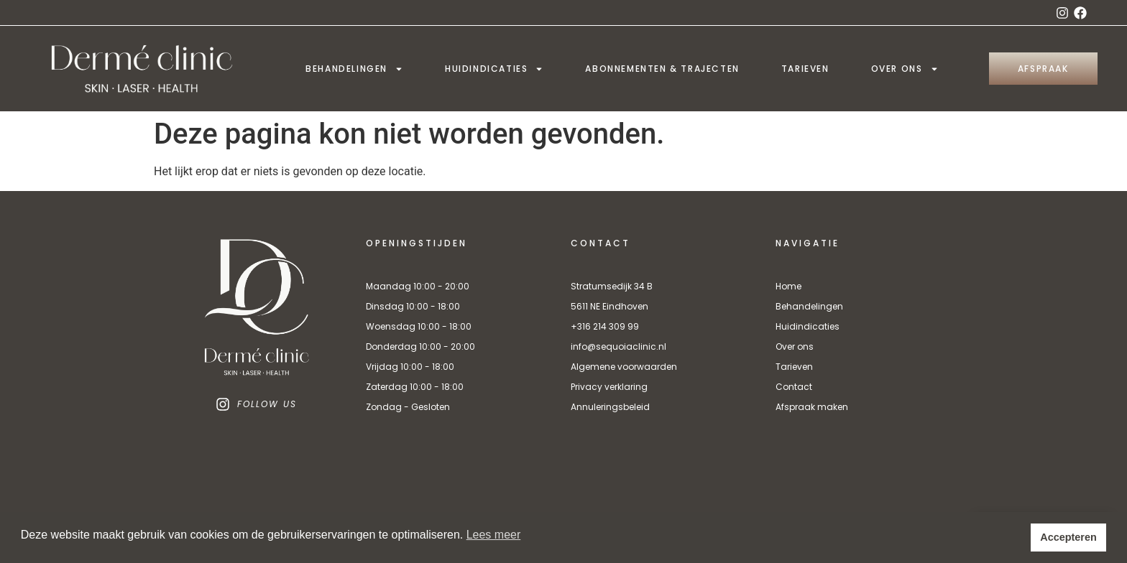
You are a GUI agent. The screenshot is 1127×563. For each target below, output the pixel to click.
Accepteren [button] (1068, 537)
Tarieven (805, 68)
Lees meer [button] (493, 535)
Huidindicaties (494, 68)
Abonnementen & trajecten (662, 68)
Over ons (905, 68)
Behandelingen (354, 68)
